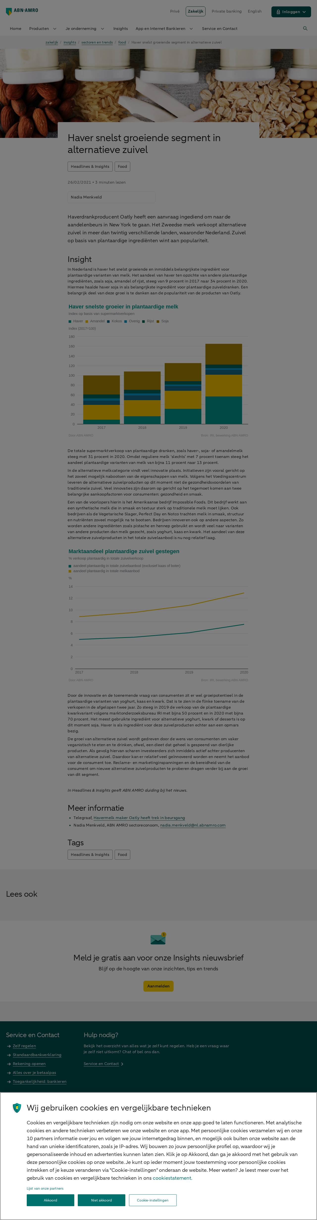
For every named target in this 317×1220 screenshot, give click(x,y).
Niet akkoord (101, 1200)
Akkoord (50, 1200)
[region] (158, 1156)
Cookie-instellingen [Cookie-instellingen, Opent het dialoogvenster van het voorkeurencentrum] (152, 1200)
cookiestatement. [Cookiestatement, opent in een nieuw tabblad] (172, 1178)
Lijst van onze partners (45, 1188)
